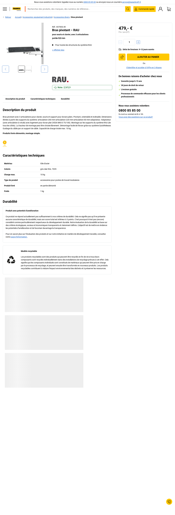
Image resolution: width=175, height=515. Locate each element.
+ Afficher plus (58, 50)
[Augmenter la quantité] (138, 42)
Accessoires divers (62, 17)
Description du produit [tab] (15, 99)
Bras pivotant (77, 17)
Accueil (18, 17)
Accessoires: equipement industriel (37, 17)
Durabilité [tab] (65, 99)
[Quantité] (129, 42)
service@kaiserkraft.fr (131, 2)
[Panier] (168, 9)
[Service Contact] (169, 502)
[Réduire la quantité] (120, 42)
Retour (7, 17)
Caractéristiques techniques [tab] (43, 99)
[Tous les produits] (5, 9)
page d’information (19, 237)
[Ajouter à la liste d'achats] (122, 57)
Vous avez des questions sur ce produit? (136, 117)
